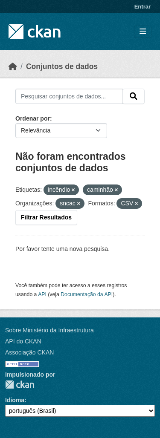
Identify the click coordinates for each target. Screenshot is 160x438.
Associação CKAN (29, 352)
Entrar (142, 6)
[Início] (13, 66)
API (42, 294)
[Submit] (133, 96)
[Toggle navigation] (142, 32)
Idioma (14, 400)
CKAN (19, 384)
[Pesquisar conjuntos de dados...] (69, 96)
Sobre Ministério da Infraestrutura (49, 330)
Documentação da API (87, 294)
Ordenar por (32, 118)
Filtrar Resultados (46, 217)
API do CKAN (23, 341)
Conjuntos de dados (62, 66)
